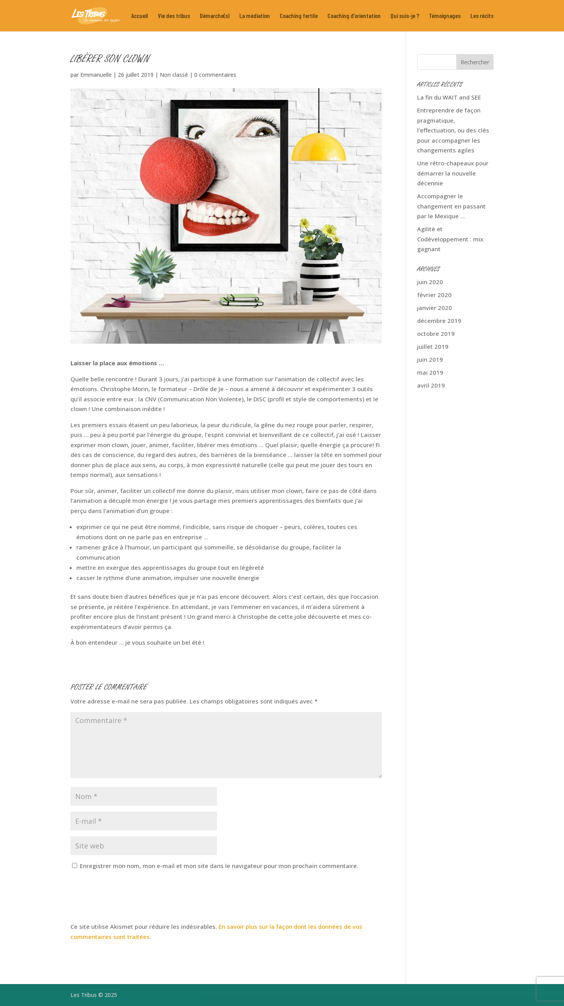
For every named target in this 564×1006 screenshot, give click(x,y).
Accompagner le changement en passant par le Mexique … (451, 206)
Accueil (139, 16)
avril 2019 (431, 385)
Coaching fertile (299, 16)
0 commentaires (215, 74)
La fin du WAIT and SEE (449, 97)
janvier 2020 (434, 308)
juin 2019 (430, 359)
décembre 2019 (439, 320)
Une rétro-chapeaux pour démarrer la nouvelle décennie (452, 173)
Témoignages (445, 16)
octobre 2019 (436, 333)
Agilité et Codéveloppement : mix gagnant (450, 239)
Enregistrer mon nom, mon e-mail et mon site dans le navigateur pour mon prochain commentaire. (219, 866)
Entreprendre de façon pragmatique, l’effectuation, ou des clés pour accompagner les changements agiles (453, 130)
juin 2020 (430, 282)
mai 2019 (430, 372)
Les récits (482, 16)
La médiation (254, 16)
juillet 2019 (432, 346)
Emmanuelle (96, 74)
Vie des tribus (174, 16)
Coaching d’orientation (354, 16)
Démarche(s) (215, 16)
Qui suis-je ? (404, 16)
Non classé (174, 74)
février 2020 (434, 295)
